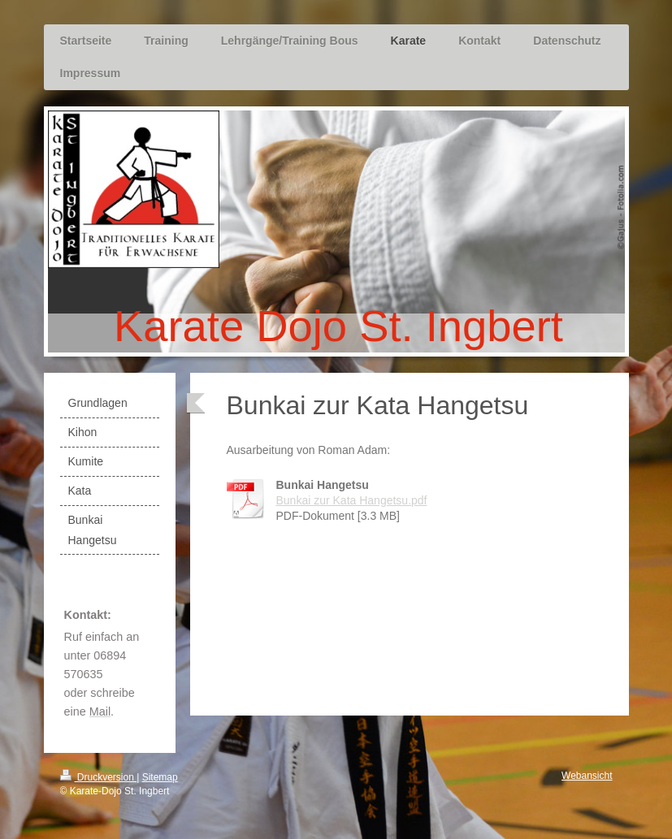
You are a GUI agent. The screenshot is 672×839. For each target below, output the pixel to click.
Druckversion (98, 777)
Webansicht (586, 775)
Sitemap (160, 777)
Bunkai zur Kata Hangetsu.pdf (351, 500)
